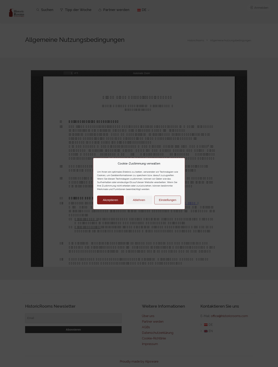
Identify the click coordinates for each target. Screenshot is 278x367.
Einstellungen (167, 200)
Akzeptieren (110, 200)
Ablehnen (139, 200)
